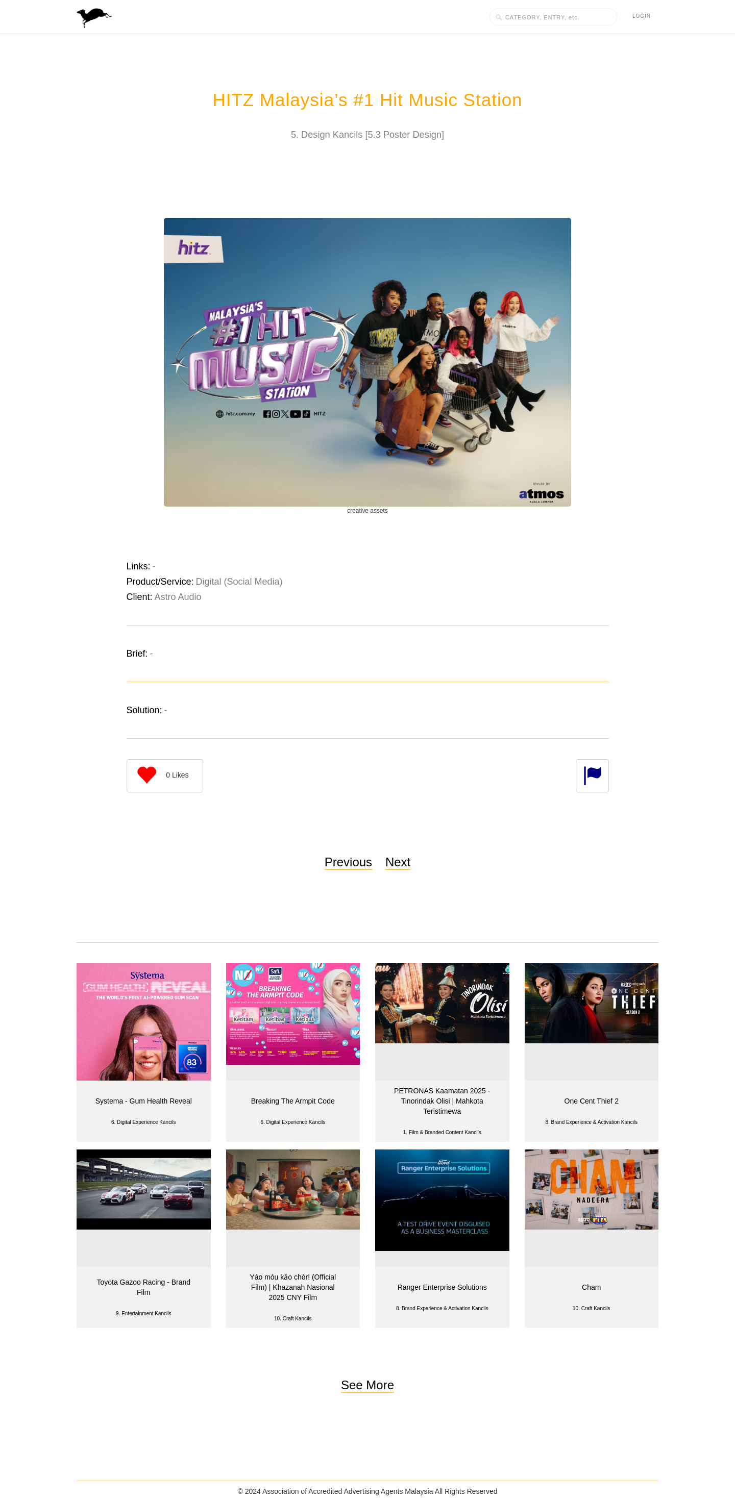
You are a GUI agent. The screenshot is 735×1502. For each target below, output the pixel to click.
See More (367, 1369)
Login (641, 16)
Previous (348, 847)
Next (397, 847)
